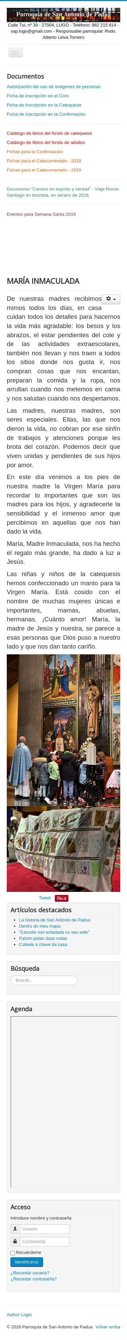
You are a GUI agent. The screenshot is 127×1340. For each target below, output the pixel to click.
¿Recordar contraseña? (33, 1278)
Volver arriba (108, 1326)
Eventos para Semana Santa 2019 (41, 214)
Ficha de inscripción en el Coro (38, 95)
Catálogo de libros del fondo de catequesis (49, 133)
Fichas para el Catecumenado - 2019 (44, 160)
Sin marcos (64, 1102)
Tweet (45, 897)
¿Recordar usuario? (29, 1272)
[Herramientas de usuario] (111, 299)
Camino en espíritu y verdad (61, 189)
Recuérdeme (28, 1252)
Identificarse (27, 1261)
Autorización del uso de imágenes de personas (54, 86)
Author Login (19, 1314)
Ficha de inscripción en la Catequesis (44, 105)
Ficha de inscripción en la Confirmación (46, 114)
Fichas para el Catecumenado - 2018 (44, 170)
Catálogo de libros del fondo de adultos (46, 142)
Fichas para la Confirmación (35, 151)
